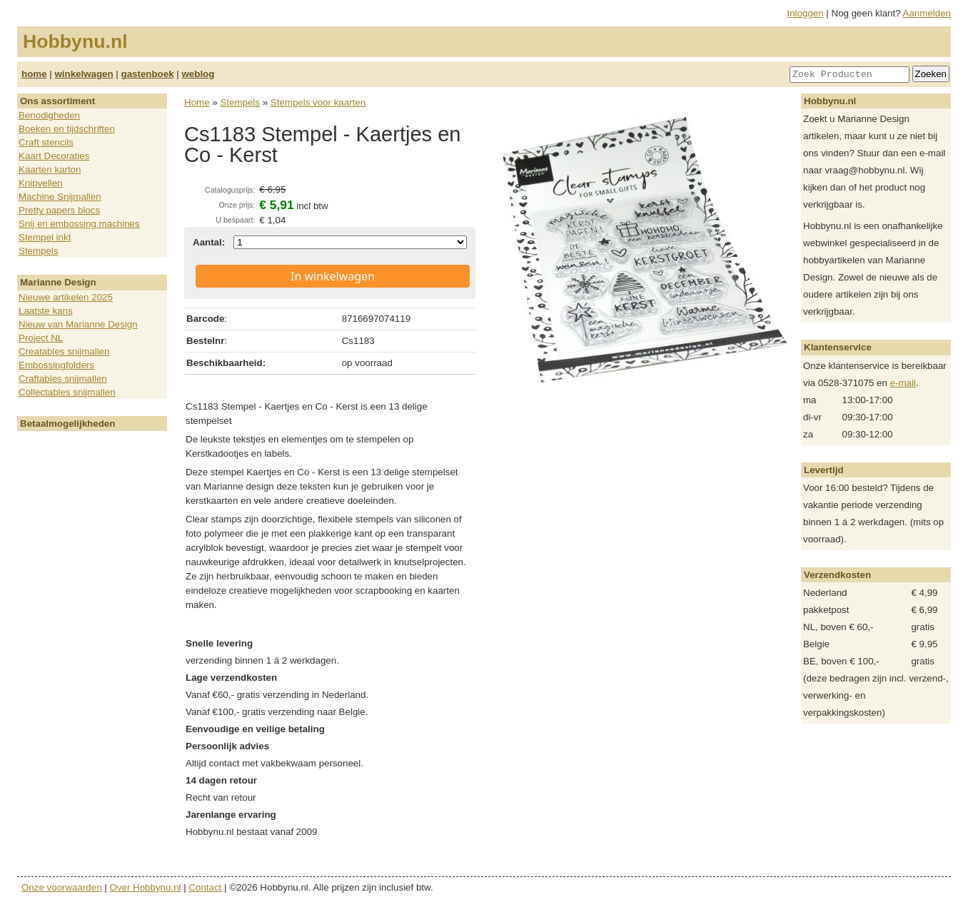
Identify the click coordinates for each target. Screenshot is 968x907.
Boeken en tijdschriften (67, 128)
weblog (197, 74)
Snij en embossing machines (79, 223)
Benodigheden (49, 115)
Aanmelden (927, 13)
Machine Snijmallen (60, 196)
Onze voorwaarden (61, 887)
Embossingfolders (56, 365)
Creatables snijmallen (64, 351)
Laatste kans (46, 310)
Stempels (39, 250)
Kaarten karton (50, 169)
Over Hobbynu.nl (145, 887)
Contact (204, 887)
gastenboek (147, 74)
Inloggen (805, 13)
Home (197, 102)
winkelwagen (83, 74)
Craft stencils (46, 142)
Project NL (41, 338)
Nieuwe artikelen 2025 (66, 297)
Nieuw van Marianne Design (78, 324)
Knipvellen (41, 183)
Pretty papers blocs (59, 210)
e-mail (903, 383)
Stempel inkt (45, 237)
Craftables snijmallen (63, 378)
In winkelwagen (333, 276)
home (34, 74)
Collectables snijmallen (67, 392)
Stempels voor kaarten (318, 102)
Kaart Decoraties (54, 156)
